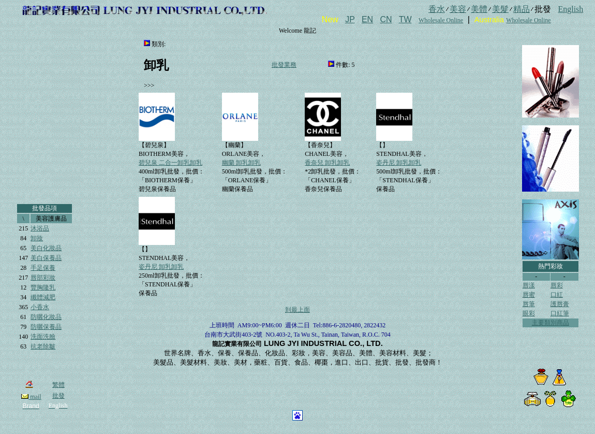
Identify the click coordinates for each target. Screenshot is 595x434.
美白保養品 (46, 258)
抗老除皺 (43, 346)
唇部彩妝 (43, 277)
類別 (158, 44)
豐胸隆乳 (43, 287)
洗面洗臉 (43, 336)
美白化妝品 (46, 248)
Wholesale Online (441, 20)
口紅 (557, 294)
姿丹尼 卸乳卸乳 (398, 162)
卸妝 (37, 238)
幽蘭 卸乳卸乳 (241, 162)
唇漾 (529, 285)
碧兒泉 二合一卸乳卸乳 (170, 162)
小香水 (40, 307)
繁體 (58, 384)
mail (31, 396)
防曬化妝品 (46, 317)
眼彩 (529, 313)
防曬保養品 (46, 326)
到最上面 (297, 309)
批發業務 (284, 64)
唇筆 (529, 304)
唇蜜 (529, 294)
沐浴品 (40, 228)
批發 (58, 395)
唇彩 (557, 285)
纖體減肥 (43, 297)
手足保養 (43, 267)
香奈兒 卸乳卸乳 (327, 162)
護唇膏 (560, 304)
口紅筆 (560, 313)
